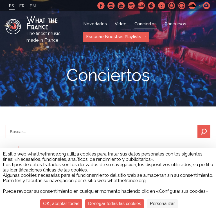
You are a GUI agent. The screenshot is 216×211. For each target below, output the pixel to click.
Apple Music (151, 5)
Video (121, 23)
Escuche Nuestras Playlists (113, 36)
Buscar (203, 131)
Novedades (95, 23)
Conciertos (145, 23)
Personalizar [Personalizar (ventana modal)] (162, 203)
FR (21, 5)
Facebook (101, 5)
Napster (172, 5)
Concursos (175, 23)
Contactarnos (206, 5)
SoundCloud (192, 5)
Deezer (141, 5)
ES (11, 5)
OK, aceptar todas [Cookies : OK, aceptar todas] (61, 203)
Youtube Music (161, 5)
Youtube (121, 5)
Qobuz (182, 5)
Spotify (131, 5)
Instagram (111, 5)
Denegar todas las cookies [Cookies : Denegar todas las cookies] (114, 203)
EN (33, 5)
